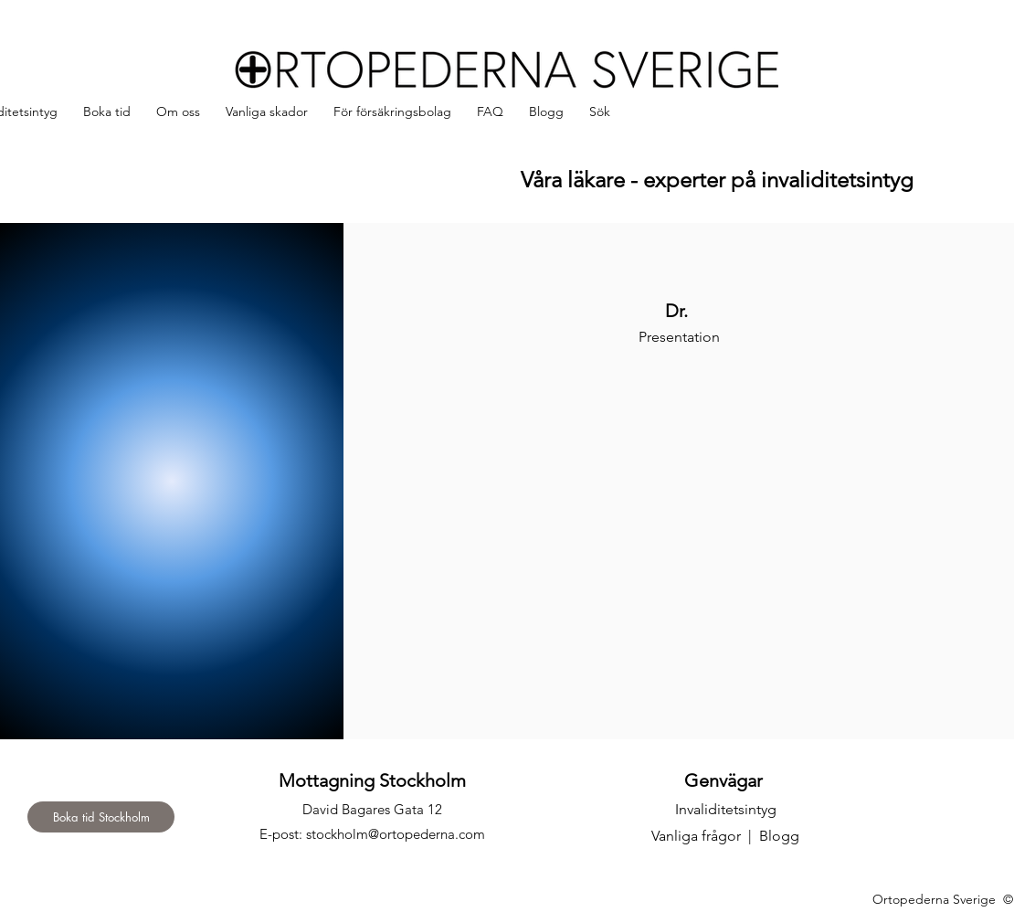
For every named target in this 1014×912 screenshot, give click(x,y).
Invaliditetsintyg (725, 809)
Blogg (779, 835)
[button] (178, 112)
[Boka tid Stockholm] (100, 816)
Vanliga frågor (696, 835)
